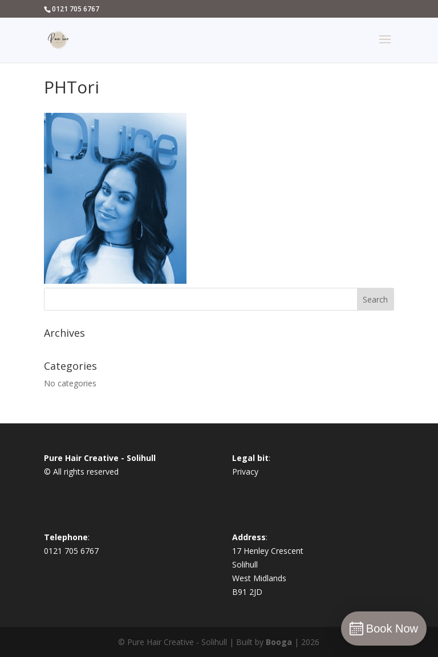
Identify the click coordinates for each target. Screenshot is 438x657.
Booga (279, 641)
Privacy (245, 471)
